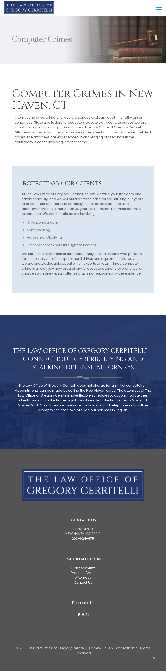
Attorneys (83, 577)
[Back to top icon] (155, 660)
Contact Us (83, 582)
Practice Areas (83, 572)
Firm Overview (83, 567)
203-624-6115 (83, 538)
